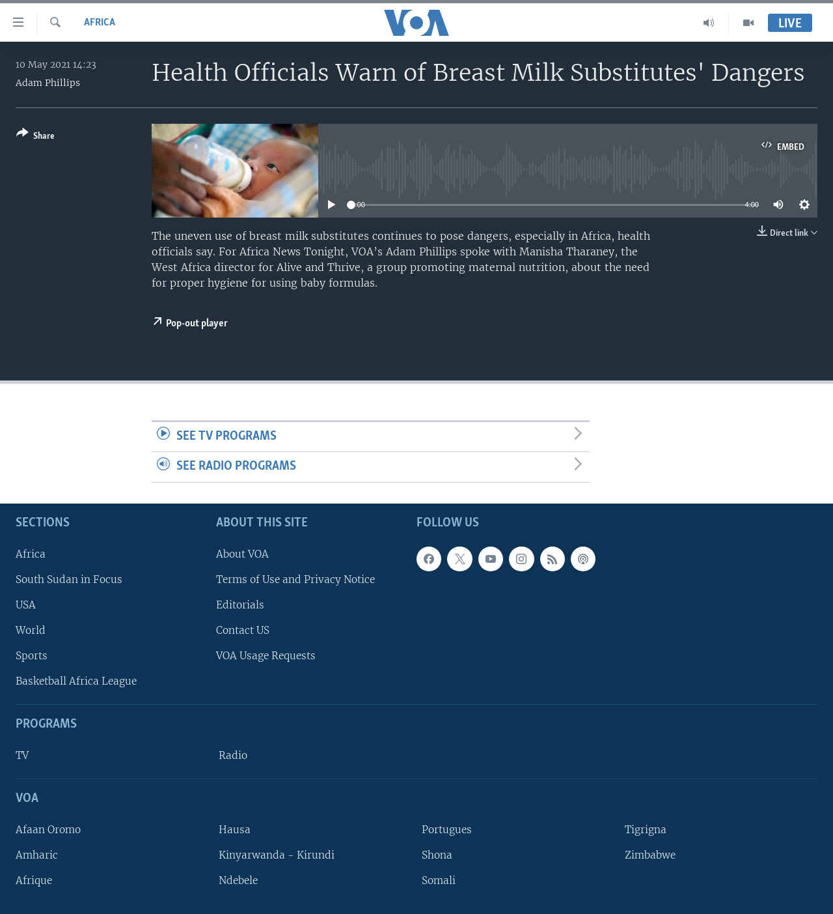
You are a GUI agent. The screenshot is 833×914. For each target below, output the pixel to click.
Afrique (34, 880)
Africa (99, 23)
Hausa (235, 829)
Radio (233, 755)
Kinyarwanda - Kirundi (277, 855)
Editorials (240, 605)
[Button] (35, 137)
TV (22, 755)
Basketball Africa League (76, 681)
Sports (32, 656)
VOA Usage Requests (266, 656)
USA (26, 605)
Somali (439, 880)
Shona (437, 855)
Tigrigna (645, 829)
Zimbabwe (650, 855)
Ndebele (238, 880)
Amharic (37, 855)
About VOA (242, 554)
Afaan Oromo (48, 829)
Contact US (242, 630)
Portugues (447, 829)
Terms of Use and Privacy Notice (295, 579)
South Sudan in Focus (69, 579)
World (31, 630)
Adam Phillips (48, 83)
